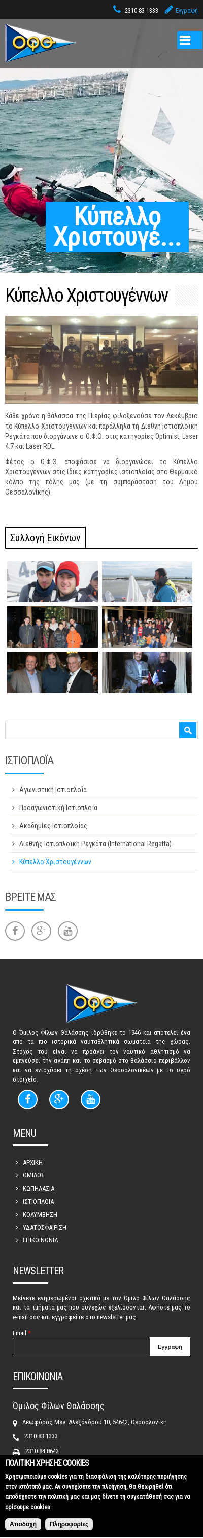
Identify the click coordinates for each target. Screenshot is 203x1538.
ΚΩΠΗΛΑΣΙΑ (38, 1188)
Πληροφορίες (69, 1528)
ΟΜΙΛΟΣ (34, 1175)
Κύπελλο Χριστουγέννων (55, 862)
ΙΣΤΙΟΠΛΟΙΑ (38, 1201)
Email (22, 1333)
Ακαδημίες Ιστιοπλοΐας (53, 826)
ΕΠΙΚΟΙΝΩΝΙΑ (40, 1240)
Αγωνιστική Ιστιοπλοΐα (53, 790)
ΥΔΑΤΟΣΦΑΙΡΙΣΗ (44, 1227)
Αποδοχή (23, 1528)
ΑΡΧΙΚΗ (33, 1162)
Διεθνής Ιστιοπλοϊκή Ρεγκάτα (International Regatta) (95, 844)
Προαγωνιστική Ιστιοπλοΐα (58, 808)
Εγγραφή (187, 10)
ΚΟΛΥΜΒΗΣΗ (40, 1214)
